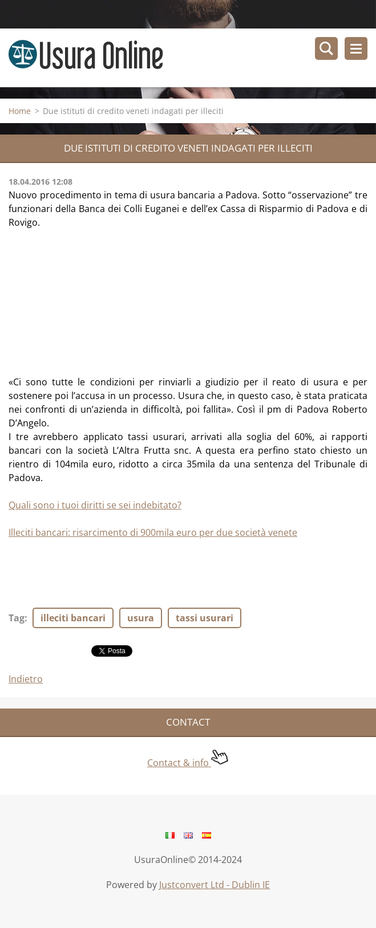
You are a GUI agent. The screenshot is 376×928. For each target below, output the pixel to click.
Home (20, 110)
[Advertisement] (94, 300)
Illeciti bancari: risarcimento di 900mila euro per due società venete (153, 532)
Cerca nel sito (326, 48)
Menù (356, 48)
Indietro (26, 679)
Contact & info (188, 762)
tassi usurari (204, 618)
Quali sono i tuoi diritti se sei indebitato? (95, 505)
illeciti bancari (73, 618)
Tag (17, 618)
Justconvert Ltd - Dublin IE (214, 884)
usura (140, 618)
